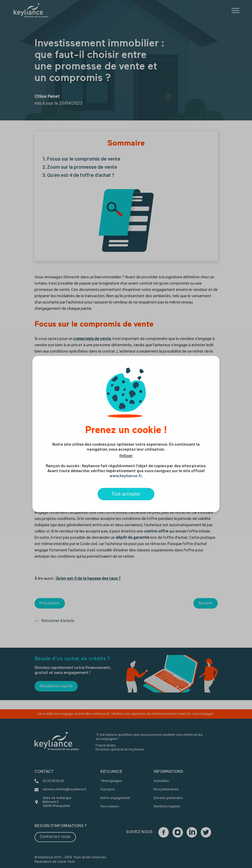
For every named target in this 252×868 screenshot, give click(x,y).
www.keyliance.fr (126, 476)
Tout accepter (126, 494)
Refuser (125, 456)
